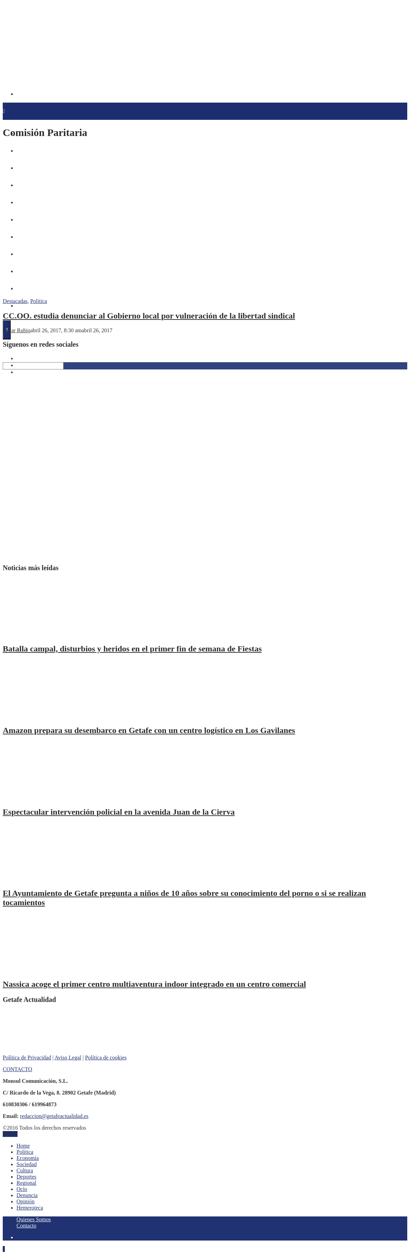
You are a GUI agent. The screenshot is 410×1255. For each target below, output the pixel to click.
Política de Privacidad (27, 1057)
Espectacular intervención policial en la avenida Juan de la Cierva (119, 811)
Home (23, 1146)
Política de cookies (105, 1057)
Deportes (26, 1177)
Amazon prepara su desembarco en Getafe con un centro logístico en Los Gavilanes (149, 730)
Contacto (26, 1225)
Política (38, 301)
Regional (26, 1183)
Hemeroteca (27, 305)
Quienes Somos (33, 1219)
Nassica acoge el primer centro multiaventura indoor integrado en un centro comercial (154, 984)
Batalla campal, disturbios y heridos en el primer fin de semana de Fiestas (132, 648)
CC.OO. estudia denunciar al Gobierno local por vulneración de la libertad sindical (149, 315)
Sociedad (26, 1164)
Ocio (21, 1189)
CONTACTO (17, 1069)
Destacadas (15, 301)
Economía (27, 1158)
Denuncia (26, 1195)
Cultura (24, 1170)
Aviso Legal (68, 1057)
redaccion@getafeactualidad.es (54, 1116)
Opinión (25, 1201)
